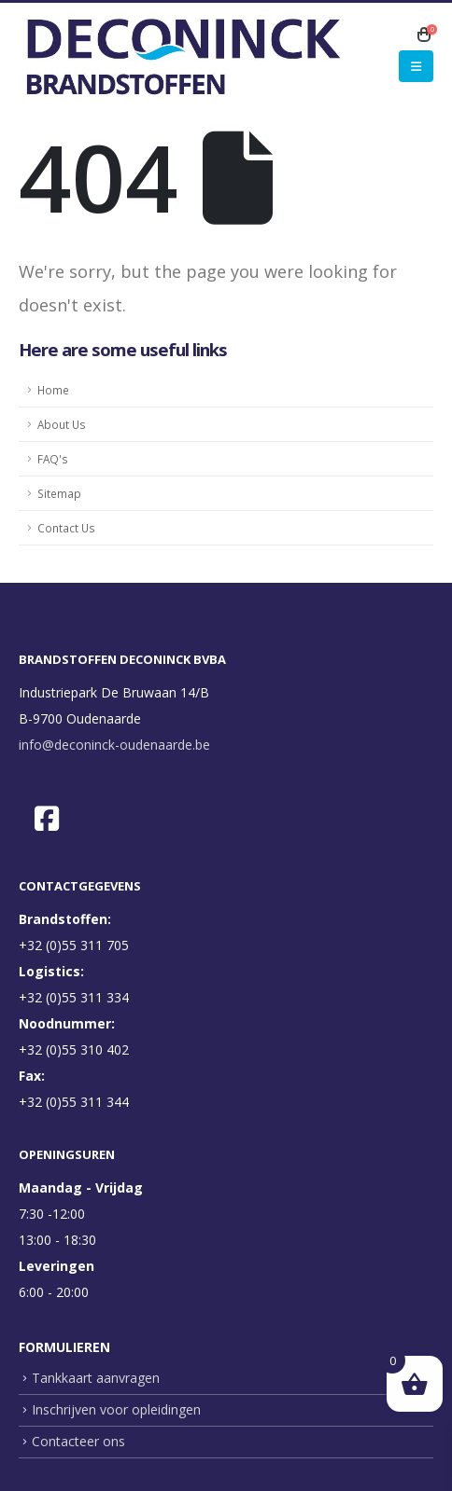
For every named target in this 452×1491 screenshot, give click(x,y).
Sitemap (59, 493)
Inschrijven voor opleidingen (116, 1409)
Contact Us (66, 527)
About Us (61, 424)
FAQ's (52, 458)
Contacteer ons (78, 1441)
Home (53, 389)
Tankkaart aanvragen (96, 1378)
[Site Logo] (182, 57)
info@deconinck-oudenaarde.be (114, 744)
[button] (416, 66)
